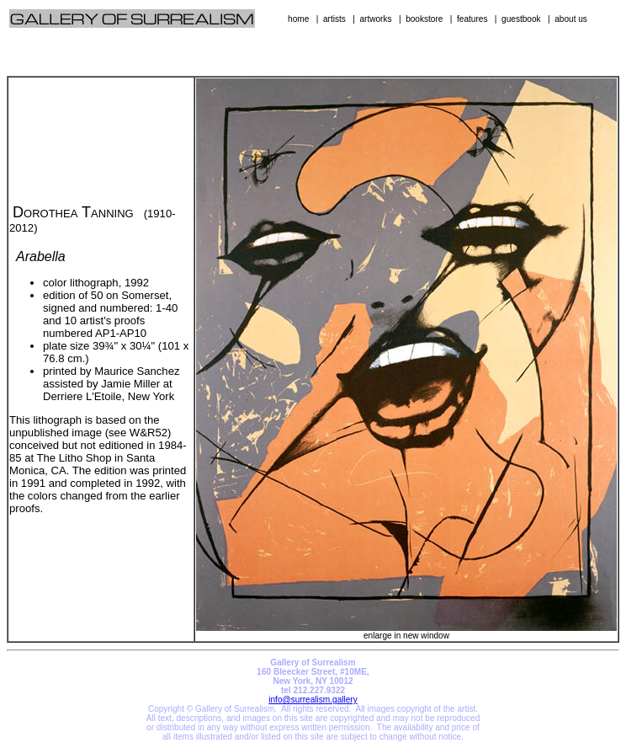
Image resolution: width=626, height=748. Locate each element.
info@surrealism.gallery (312, 699)
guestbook (521, 19)
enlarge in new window (406, 631)
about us (570, 19)
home (298, 19)
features (472, 19)
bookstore (424, 19)
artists (334, 19)
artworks (375, 19)
